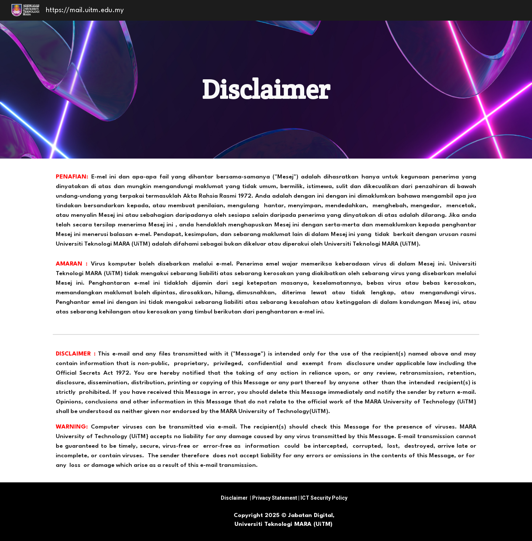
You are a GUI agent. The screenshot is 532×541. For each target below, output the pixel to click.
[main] (266, 89)
